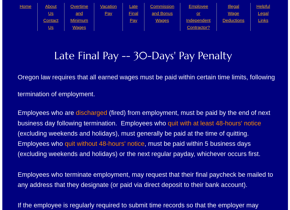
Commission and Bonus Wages (162, 13)
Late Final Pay (133, 13)
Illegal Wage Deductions (233, 13)
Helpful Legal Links (263, 13)
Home (26, 6)
